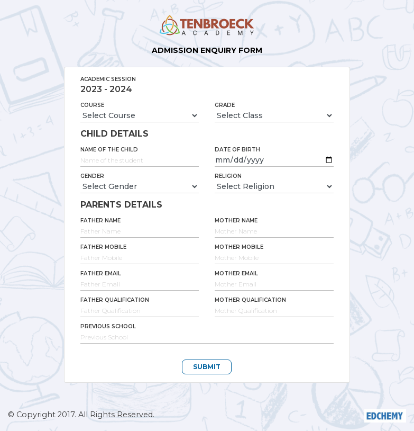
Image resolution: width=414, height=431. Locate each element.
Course (92, 105)
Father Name (100, 220)
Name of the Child (109, 149)
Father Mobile (103, 247)
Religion (228, 176)
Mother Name (236, 220)
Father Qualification (114, 300)
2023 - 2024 (106, 89)
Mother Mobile (239, 247)
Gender (92, 176)
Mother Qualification (250, 300)
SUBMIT (206, 367)
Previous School (108, 326)
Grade (225, 105)
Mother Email (236, 273)
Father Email (100, 273)
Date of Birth (237, 149)
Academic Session (108, 79)
